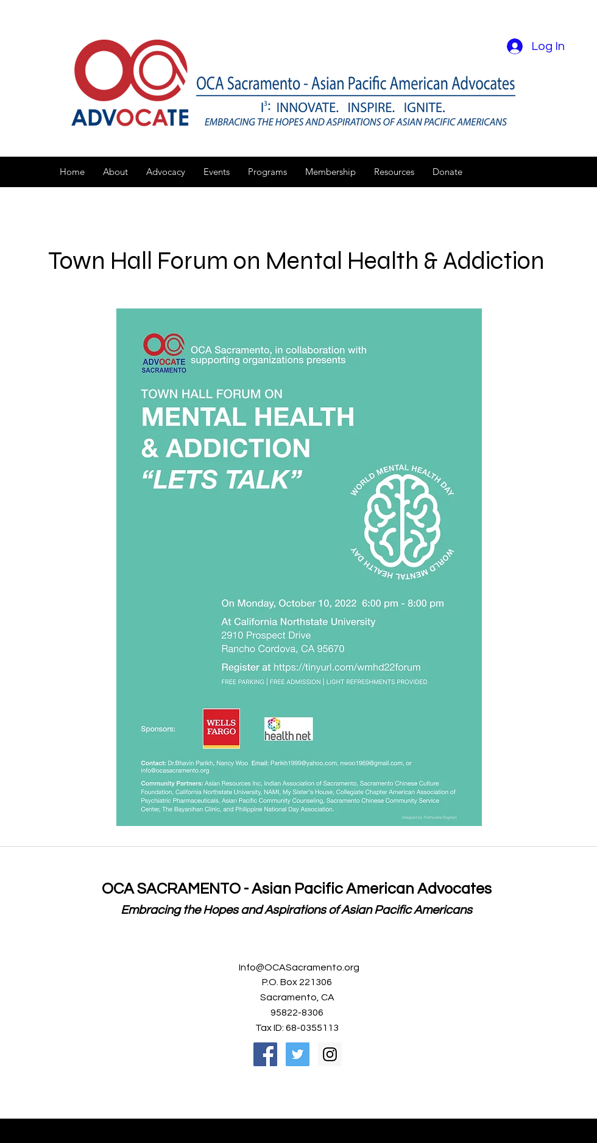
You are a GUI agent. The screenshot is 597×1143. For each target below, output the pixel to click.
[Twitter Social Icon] (297, 1054)
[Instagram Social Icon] (330, 1054)
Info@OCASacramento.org (299, 967)
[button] (115, 172)
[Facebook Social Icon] (265, 1054)
